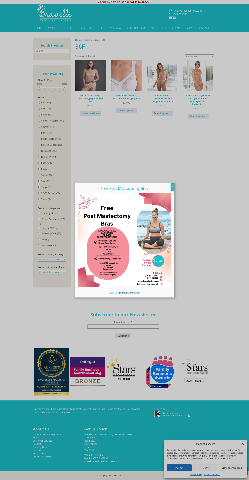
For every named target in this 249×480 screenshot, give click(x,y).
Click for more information (124, 243)
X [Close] (172, 186)
